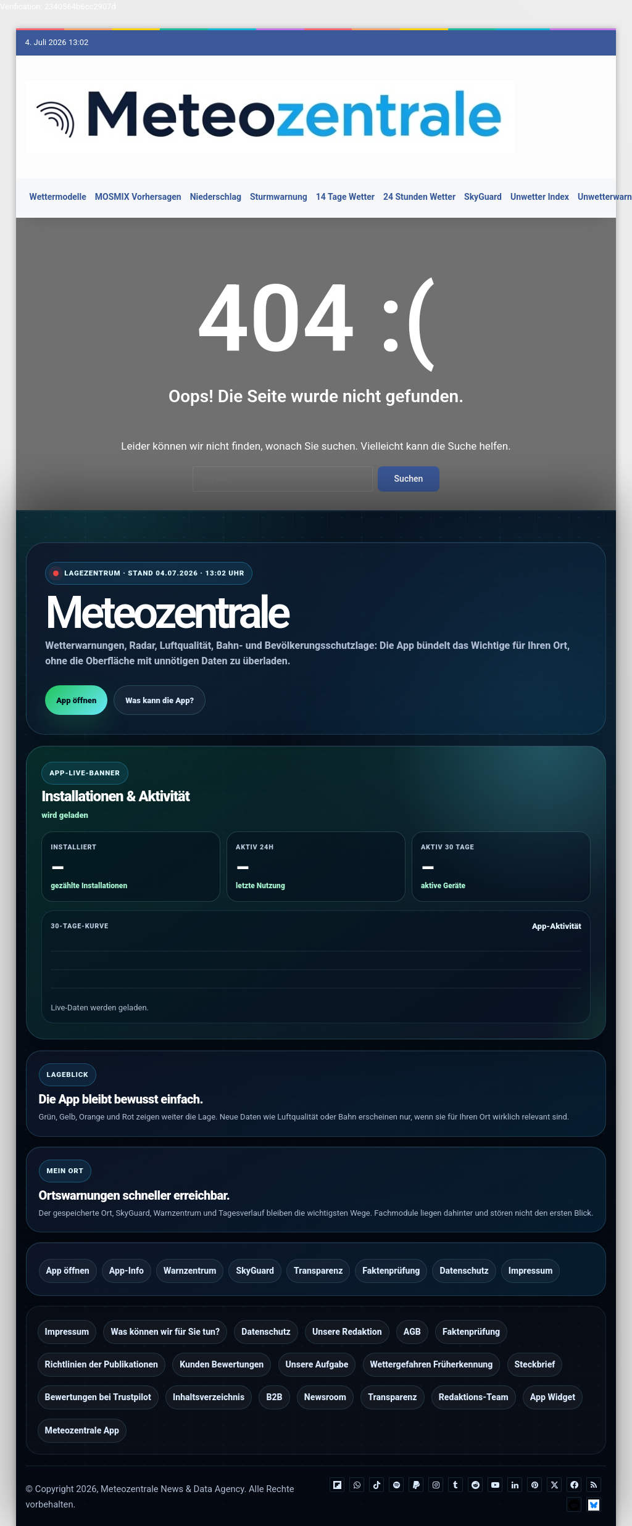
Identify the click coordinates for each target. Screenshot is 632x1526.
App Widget (552, 1378)
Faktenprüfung (391, 1263)
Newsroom (325, 1378)
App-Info (126, 1263)
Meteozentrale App (82, 1407)
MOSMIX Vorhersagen (138, 197)
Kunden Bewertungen (222, 1349)
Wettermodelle (58, 197)
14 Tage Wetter (345, 197)
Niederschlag (215, 197)
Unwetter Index (539, 197)
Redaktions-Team (474, 1378)
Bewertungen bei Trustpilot (98, 1378)
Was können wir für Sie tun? (165, 1320)
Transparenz (318, 1263)
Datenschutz (463, 1263)
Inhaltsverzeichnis (208, 1378)
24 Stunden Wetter (419, 197)
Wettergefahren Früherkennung (431, 1349)
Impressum (531, 1263)
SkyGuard (483, 197)
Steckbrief (535, 1349)
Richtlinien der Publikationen (101, 1349)
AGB (412, 1320)
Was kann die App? (159, 696)
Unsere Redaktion (347, 1320)
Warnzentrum (190, 1263)
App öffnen (76, 696)
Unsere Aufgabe (317, 1349)
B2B (274, 1378)
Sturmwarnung (278, 197)
